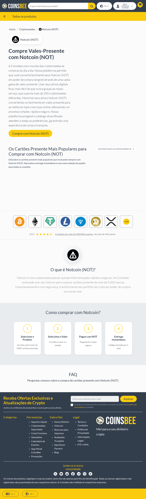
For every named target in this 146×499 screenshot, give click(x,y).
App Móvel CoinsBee (36, 450)
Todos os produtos (24, 16)
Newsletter (36, 437)
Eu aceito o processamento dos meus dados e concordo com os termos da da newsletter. (105, 405)
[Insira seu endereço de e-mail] (95, 399)
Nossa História (61, 421)
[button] (140, 5)
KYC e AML (83, 444)
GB (30, 493)
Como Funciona (39, 433)
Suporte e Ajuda (39, 421)
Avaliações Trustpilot (59, 439)
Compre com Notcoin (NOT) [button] (30, 133)
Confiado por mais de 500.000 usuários (74, 234)
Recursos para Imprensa (61, 431)
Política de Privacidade (83, 431)
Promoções (36, 456)
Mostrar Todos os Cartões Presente (116, 149)
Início (12, 29)
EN (104, 6)
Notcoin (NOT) (48, 29)
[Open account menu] (124, 6)
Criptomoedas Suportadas (38, 427)
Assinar (128, 399)
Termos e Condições (83, 423)
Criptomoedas (27, 29)
